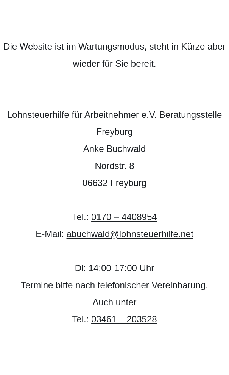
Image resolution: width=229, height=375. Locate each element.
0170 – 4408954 (124, 217)
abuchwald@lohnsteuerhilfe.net (130, 234)
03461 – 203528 (124, 319)
